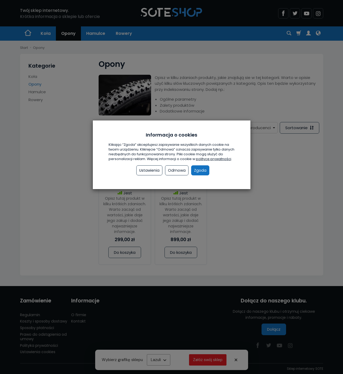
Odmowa (177, 170)
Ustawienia (149, 170)
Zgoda (200, 170)
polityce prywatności (213, 159)
